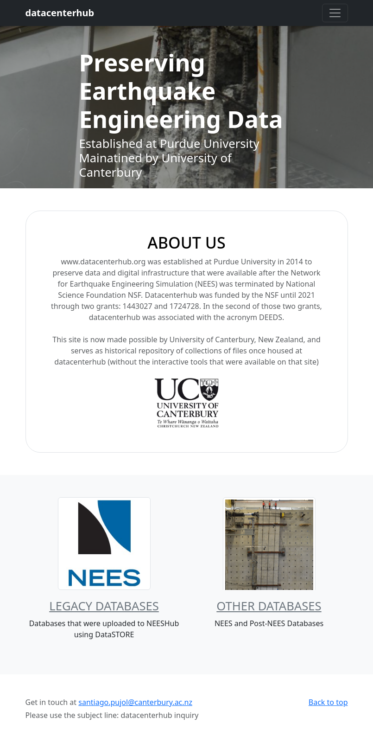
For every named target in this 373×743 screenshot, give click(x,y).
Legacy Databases (104, 606)
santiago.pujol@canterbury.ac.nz (135, 702)
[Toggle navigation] (335, 13)
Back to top (328, 702)
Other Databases (268, 606)
